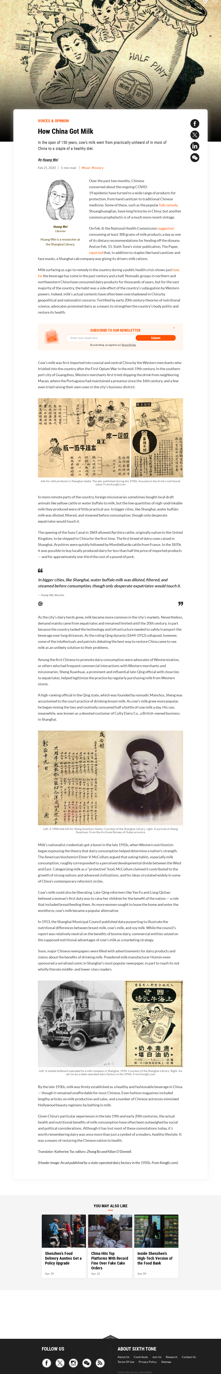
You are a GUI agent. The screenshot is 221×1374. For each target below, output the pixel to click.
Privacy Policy (148, 1361)
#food (86, 168)
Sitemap (166, 1361)
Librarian (60, 231)
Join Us (156, 1357)
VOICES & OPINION (53, 120)
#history (97, 168)
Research (171, 1357)
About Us (123, 1357)
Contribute (141, 1357)
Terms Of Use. (128, 345)
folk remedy (168, 205)
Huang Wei (50, 159)
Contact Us (189, 1357)
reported (96, 252)
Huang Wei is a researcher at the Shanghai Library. (60, 242)
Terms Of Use (126, 1361)
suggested (166, 228)
